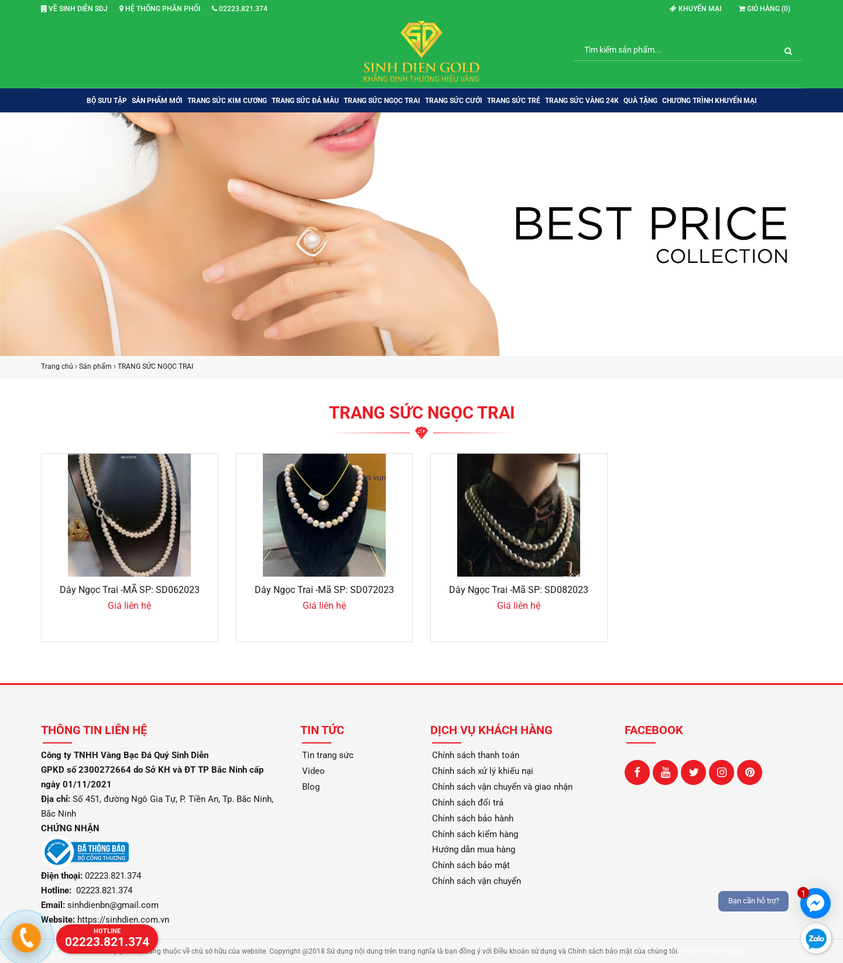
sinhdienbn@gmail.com (113, 905)
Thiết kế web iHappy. (713, 951)
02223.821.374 (240, 9)
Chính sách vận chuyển (476, 881)
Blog (311, 787)
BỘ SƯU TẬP (107, 101)
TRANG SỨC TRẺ (513, 101)
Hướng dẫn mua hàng (473, 849)
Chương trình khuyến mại (709, 101)
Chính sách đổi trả (467, 802)
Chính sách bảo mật (471, 865)
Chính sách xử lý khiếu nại (482, 771)
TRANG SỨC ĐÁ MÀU (305, 101)
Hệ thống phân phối (159, 9)
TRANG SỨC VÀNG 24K (582, 101)
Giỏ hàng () (764, 9)
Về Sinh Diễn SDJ (74, 9)
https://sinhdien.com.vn (123, 919)
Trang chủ (57, 366)
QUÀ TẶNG (640, 101)
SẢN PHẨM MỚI (157, 101)
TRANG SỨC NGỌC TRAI (382, 101)
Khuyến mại (695, 9)
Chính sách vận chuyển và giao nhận (502, 787)
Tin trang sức (328, 755)
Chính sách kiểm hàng (475, 834)
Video (313, 771)
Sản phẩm (95, 366)
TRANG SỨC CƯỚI (453, 101)
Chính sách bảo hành (472, 818)
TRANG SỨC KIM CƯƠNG (227, 101)
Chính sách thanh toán (475, 755)
